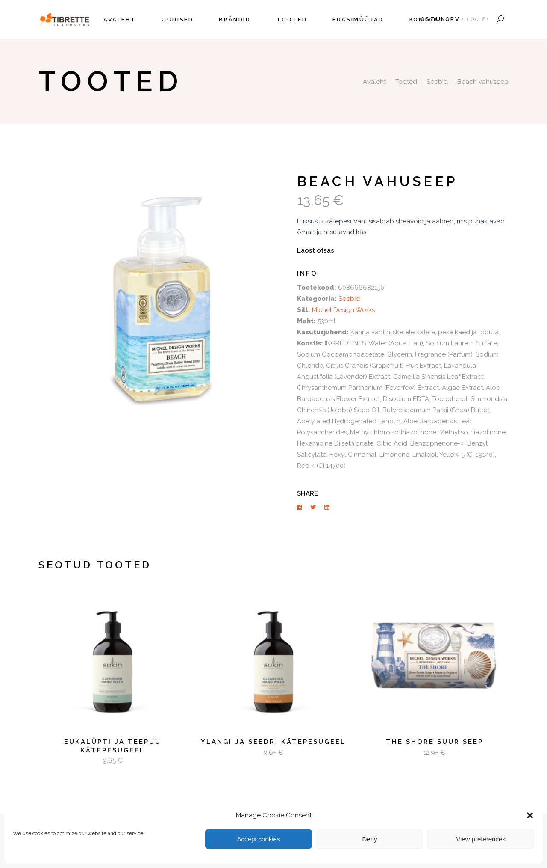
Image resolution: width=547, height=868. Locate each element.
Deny (369, 839)
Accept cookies (258, 839)
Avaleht (374, 82)
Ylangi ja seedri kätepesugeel (273, 742)
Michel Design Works (343, 310)
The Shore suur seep (434, 742)
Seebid (437, 82)
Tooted (406, 82)
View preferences (481, 839)
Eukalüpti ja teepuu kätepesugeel (112, 746)
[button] (530, 815)
